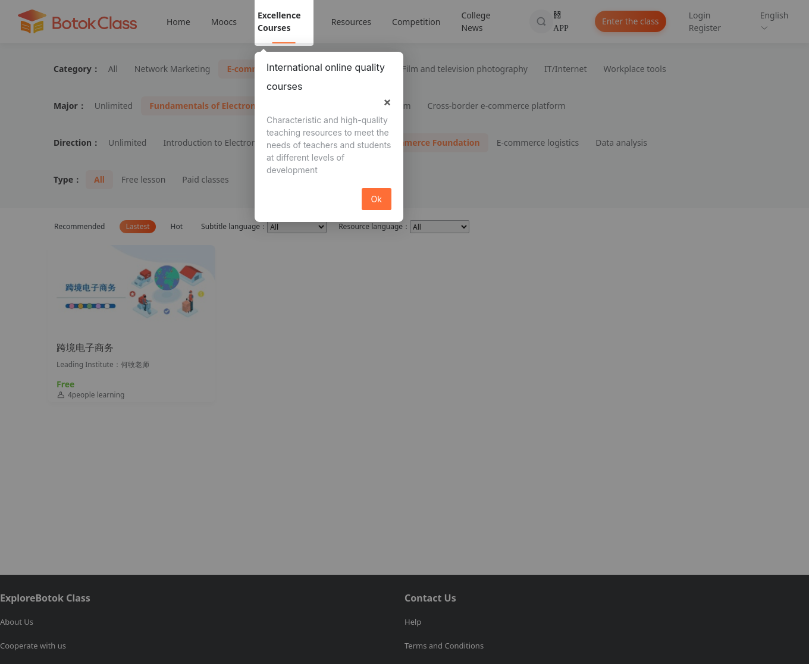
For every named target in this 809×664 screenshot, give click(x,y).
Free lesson (143, 179)
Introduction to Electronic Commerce (235, 142)
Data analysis (621, 142)
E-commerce (252, 68)
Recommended (79, 226)
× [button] (387, 102)
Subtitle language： (234, 226)
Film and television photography (465, 68)
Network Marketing (172, 68)
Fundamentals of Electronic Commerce (229, 105)
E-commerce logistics (538, 142)
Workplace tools (634, 68)
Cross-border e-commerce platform (497, 105)
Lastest (138, 226)
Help (412, 621)
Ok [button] (376, 199)
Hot (177, 226)
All (113, 68)
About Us (16, 621)
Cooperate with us (33, 645)
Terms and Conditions (444, 645)
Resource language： (374, 226)
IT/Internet (565, 68)
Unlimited (114, 105)
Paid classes (205, 179)
